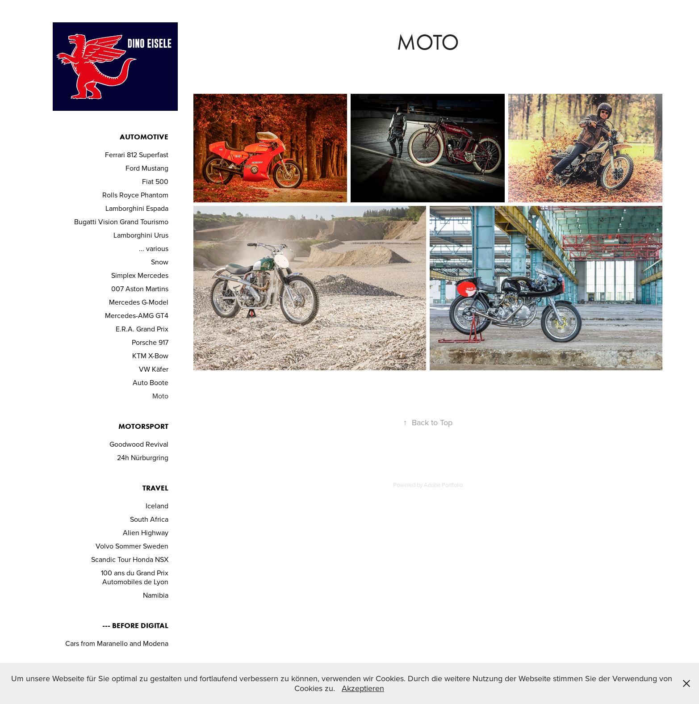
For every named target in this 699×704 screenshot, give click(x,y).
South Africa (149, 519)
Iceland (157, 506)
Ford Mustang (147, 168)
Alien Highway (145, 532)
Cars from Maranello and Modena (116, 643)
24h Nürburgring (142, 457)
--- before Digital (135, 625)
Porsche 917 (150, 342)
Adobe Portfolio (443, 485)
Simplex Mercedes (139, 275)
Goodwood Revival (138, 444)
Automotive (144, 136)
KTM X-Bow (150, 355)
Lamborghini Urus (140, 235)
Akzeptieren (363, 688)
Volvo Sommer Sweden (132, 546)
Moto (160, 396)
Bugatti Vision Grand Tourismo (121, 221)
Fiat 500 (155, 181)
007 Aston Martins (139, 288)
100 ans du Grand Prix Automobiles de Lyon (134, 577)
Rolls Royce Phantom (135, 195)
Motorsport (143, 426)
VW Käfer (153, 369)
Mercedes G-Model (138, 302)
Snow (159, 262)
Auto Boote (150, 382)
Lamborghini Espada (136, 208)
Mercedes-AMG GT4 (136, 315)
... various (153, 248)
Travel (155, 487)
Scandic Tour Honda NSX (129, 559)
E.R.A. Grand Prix (142, 329)
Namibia (155, 595)
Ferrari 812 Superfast (136, 154)
